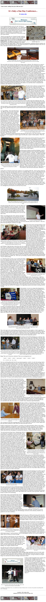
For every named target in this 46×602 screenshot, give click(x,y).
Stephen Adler (24, 14)
